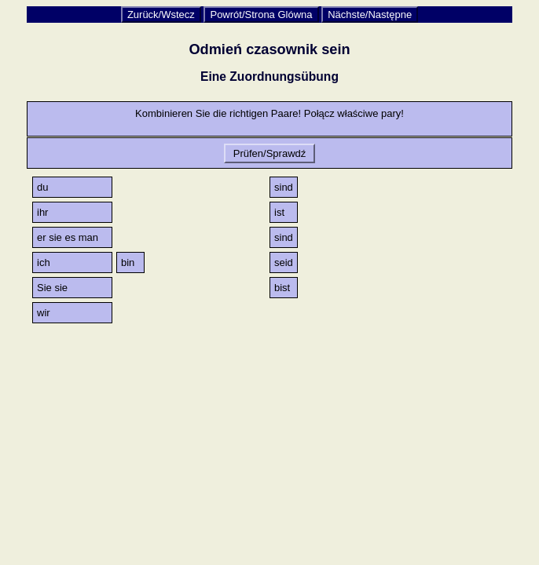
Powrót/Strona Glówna (261, 14)
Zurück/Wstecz (161, 14)
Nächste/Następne (370, 14)
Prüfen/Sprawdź (269, 153)
